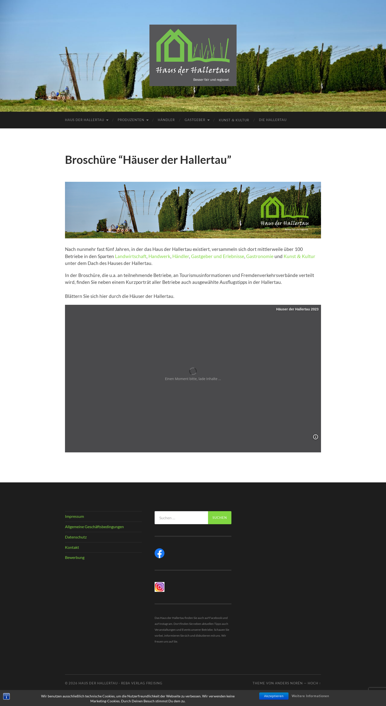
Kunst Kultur (234, 120)
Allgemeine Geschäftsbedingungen (94, 526)
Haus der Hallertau (84, 120)
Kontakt (72, 547)
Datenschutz (76, 537)
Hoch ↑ (314, 683)
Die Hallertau (273, 120)
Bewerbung (74, 557)
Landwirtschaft (130, 256)
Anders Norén (289, 683)
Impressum (74, 516)
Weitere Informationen (310, 696)
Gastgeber (195, 120)
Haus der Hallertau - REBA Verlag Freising (120, 683)
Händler (166, 120)
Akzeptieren (274, 696)
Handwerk (159, 256)
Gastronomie (259, 256)
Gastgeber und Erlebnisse (217, 256)
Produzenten (131, 120)
